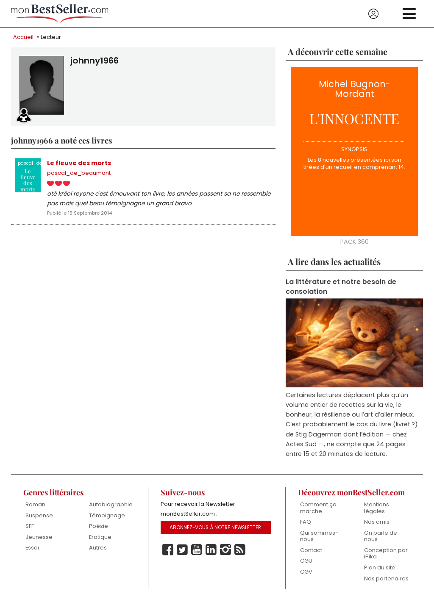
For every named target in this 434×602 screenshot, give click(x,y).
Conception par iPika (386, 553)
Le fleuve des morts (79, 163)
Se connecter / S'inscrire (373, 14)
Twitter (182, 550)
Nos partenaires (386, 578)
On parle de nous (380, 536)
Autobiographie (111, 504)
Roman (35, 504)
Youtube (196, 550)
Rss (240, 550)
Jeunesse (39, 537)
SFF (29, 526)
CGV (306, 572)
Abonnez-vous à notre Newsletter (215, 527)
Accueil (23, 37)
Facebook (167, 550)
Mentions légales (376, 507)
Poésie (98, 526)
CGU (306, 561)
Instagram (225, 550)
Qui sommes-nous (319, 536)
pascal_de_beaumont (79, 173)
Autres (98, 548)
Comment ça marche (318, 507)
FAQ (305, 522)
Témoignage (107, 515)
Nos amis (376, 522)
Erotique (100, 537)
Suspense (39, 515)
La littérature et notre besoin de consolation (341, 286)
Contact (311, 550)
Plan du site (379, 567)
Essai (32, 548)
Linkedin (211, 550)
